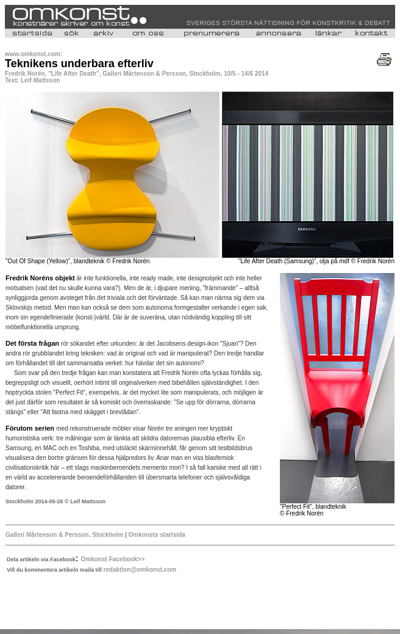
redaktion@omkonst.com (139, 569)
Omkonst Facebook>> (113, 559)
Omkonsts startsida (157, 534)
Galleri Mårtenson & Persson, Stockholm (64, 534)
